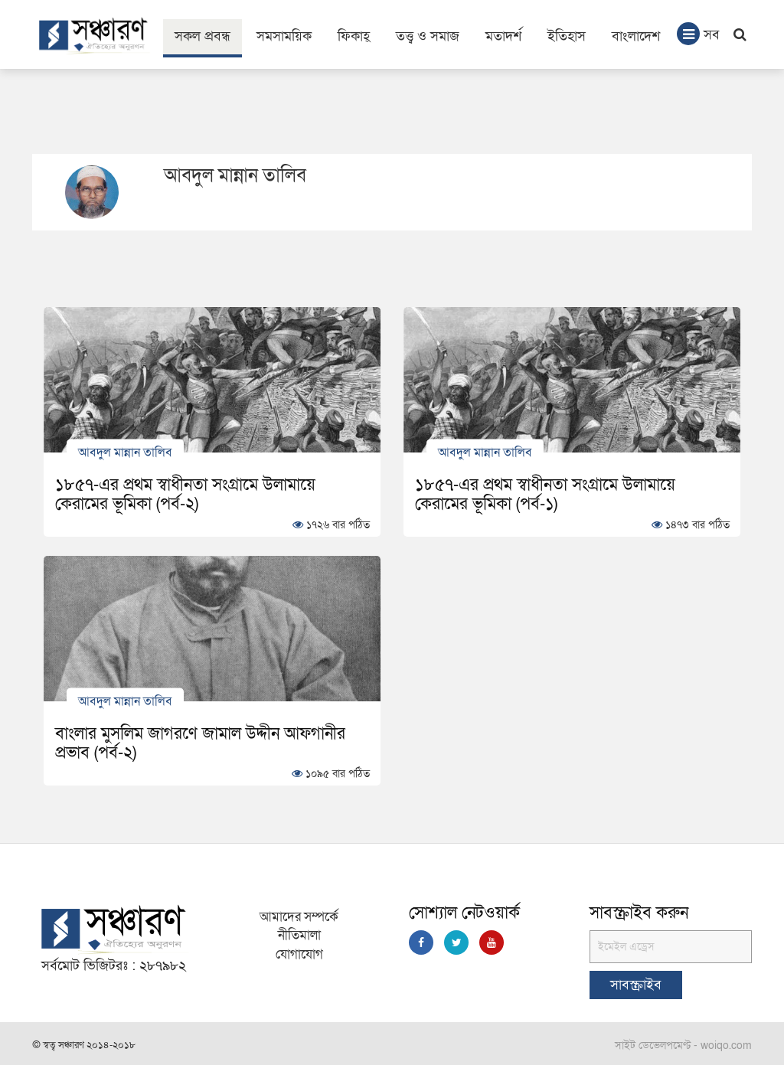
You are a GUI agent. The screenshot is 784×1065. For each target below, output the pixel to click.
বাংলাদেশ (636, 36)
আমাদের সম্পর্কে (299, 917)
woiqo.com (726, 1045)
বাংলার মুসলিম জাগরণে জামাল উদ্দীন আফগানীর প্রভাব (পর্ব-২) (200, 743)
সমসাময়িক (284, 36)
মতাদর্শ (503, 36)
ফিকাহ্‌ (354, 36)
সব (698, 33)
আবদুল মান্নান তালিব (125, 452)
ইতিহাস (566, 36)
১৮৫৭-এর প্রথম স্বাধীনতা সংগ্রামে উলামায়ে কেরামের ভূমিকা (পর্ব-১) (545, 494)
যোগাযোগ (299, 954)
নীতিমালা (299, 935)
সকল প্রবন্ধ (202, 36)
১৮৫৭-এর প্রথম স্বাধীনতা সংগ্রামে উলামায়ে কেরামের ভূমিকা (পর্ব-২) (185, 494)
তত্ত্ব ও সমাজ (427, 36)
